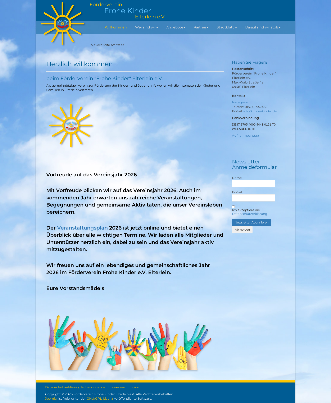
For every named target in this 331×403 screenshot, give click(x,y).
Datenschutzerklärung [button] (249, 214)
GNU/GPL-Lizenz (100, 398)
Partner (201, 27)
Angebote (175, 27)
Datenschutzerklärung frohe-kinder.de (75, 387)
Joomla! (51, 398)
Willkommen (116, 27)
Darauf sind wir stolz (263, 27)
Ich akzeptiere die (249, 210)
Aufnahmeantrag (245, 135)
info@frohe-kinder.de (260, 111)
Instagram (240, 102)
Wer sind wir (146, 27)
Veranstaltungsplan (82, 228)
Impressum (117, 387)
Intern (134, 387)
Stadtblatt (227, 27)
